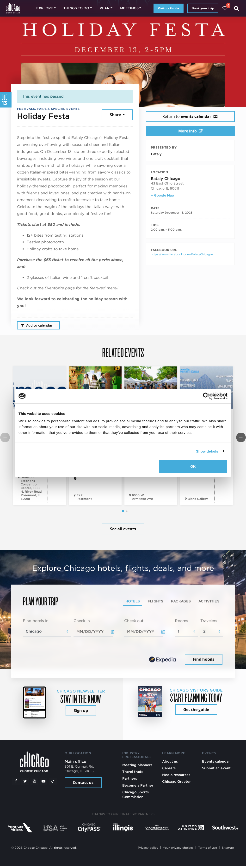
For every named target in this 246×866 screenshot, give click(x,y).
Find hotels (203, 659)
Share (116, 114)
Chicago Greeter (176, 781)
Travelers (208, 621)
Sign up (81, 710)
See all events (123, 529)
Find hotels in (36, 621)
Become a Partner (137, 785)
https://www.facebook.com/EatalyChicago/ (182, 254)
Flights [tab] (155, 601)
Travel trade (132, 772)
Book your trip (203, 8)
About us (170, 761)
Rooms (181, 621)
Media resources (176, 775)
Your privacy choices (178, 847)
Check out (133, 621)
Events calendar (216, 761)
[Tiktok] (53, 781)
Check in (82, 621)
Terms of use (207, 847)
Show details (207, 451)
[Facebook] (16, 781)
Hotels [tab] (132, 601)
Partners (129, 778)
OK (193, 466)
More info (190, 131)
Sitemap (228, 847)
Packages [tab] (181, 601)
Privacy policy (148, 847)
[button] (123, 511)
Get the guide (196, 709)
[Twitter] (25, 781)
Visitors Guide (168, 8)
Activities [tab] (208, 601)
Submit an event (216, 768)
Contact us (83, 782)
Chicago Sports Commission (135, 794)
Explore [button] (44, 8)
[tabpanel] (123, 642)
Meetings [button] (129, 8)
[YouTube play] (43, 781)
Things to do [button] (76, 8)
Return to (190, 116)
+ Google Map (162, 195)
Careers (169, 768)
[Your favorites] (225, 8)
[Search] (236, 8)
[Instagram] (34, 781)
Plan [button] (105, 8)
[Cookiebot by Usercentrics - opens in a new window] (206, 396)
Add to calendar (37, 325)
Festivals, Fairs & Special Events (48, 109)
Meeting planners (137, 765)
